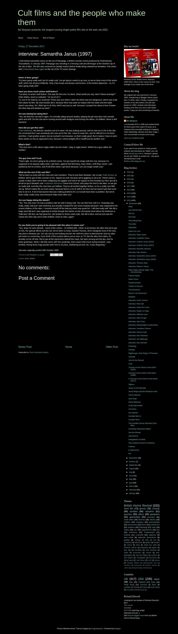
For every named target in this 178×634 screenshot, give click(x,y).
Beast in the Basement (138, 293)
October (132, 462)
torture (157, 560)
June (131, 476)
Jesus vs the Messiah (137, 388)
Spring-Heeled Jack (150, 563)
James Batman (135, 395)
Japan (157, 579)
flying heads (128, 560)
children (127, 522)
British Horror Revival (138, 505)
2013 (129, 200)
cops (154, 527)
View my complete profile (134, 138)
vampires (149, 511)
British (32, 258)
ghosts (142, 508)
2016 (129, 190)
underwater (145, 568)
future (144, 525)
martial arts (155, 525)
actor (27, 258)
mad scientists (151, 550)
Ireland (128, 590)
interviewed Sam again (34, 69)
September (133, 465)
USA (141, 579)
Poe (154, 540)
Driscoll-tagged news (135, 615)
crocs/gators (141, 558)
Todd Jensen (108, 175)
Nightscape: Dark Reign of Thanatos (143, 353)
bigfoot (154, 547)
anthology (143, 527)
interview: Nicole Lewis (138, 332)
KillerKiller (133, 228)
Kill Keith (132, 217)
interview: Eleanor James (139, 266)
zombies (134, 511)
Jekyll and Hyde (150, 545)
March (131, 486)
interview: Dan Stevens (138, 343)
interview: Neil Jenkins (138, 252)
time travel (128, 537)
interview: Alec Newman (138, 336)
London (154, 555)
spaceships (134, 517)
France (144, 587)
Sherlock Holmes (130, 547)
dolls (147, 540)
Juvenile (132, 357)
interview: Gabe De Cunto (139, 307)
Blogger (117, 629)
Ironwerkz (132, 409)
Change (132, 350)
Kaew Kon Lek (134, 231)
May (131, 479)
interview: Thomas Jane (138, 263)
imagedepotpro (97, 629)
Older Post (112, 346)
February (133, 490)
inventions (127, 565)
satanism (152, 535)
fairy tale (127, 550)
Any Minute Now (135, 210)
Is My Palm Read (135, 406)
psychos (128, 514)
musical (127, 535)
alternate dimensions (147, 537)
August (132, 469)
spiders (148, 542)
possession (137, 553)
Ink (130, 454)
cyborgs (137, 540)
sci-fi (150, 560)
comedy (156, 508)
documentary (154, 522)
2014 (129, 197)
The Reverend (134, 290)
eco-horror (153, 558)
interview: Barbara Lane (138, 314)
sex (135, 530)
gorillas (127, 540)
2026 (129, 172)
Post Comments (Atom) (39, 352)
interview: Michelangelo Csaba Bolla (143, 325)
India (153, 582)
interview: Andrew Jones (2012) (141, 242)
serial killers (129, 520)
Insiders (132, 447)
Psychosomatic (135, 283)
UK (126, 579)
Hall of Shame (48, 38)
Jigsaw (131, 384)
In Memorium (134, 450)
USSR (135, 590)
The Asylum (128, 558)
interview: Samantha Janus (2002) (142, 259)
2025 (129, 176)
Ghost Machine (135, 402)
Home (20, 38)
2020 (129, 179)
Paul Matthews (25, 130)
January (132, 493)
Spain (154, 585)
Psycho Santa (134, 276)
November (133, 458)
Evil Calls (127, 610)
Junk (130, 364)
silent (138, 545)
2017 (129, 186)
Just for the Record (136, 360)
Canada (136, 587)
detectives (138, 542)
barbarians (144, 547)
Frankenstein (149, 532)
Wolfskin (132, 297)
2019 (129, 183)
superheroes (147, 530)
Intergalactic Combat (137, 439)
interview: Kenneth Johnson (140, 249)
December (133, 203)
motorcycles (138, 565)
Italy (131, 582)
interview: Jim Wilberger (138, 339)
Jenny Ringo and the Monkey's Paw (143, 391)
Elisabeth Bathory (133, 563)
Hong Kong (129, 585)
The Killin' (132, 224)
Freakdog (132, 346)
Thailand (141, 582)
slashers (131, 527)
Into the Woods (135, 432)
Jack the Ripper (142, 555)
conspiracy (128, 542)
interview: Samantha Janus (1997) (142, 256)
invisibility (138, 550)
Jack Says (133, 399)
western (157, 542)
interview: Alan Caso (137, 321)
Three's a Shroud (135, 286)
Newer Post (25, 346)
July (131, 472)
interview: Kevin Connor (138, 300)
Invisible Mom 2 (135, 416)
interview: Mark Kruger (138, 318)
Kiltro (131, 206)
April (131, 483)
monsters (139, 522)
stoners (126, 568)
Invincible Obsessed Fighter (140, 429)
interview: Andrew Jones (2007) (141, 245)
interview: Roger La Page (139, 311)
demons (141, 520)
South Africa (155, 587)
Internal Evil (133, 436)
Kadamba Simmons (53, 183)
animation (151, 517)
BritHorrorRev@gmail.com (134, 161)
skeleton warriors (151, 565)
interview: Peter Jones (137, 235)
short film (128, 508)
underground (135, 568)
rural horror (140, 560)
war (158, 530)
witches (152, 520)
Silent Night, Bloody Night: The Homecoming (141, 271)
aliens (141, 514)
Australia (127, 587)
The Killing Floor (135, 221)
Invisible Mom (134, 420)
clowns (129, 545)
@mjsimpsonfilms (136, 154)
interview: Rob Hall (136, 304)
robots (126, 530)
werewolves (132, 525)
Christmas (133, 532)
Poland (142, 590)
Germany (143, 585)
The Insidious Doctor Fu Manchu (142, 443)
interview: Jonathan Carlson (140, 328)
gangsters (155, 514)
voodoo (148, 553)
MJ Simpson (132, 121)
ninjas (126, 553)
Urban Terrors (33, 38)
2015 (129, 193)
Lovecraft (139, 535)
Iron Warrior (133, 413)
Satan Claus (133, 279)
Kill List (131, 213)
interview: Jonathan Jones (139, 238)
